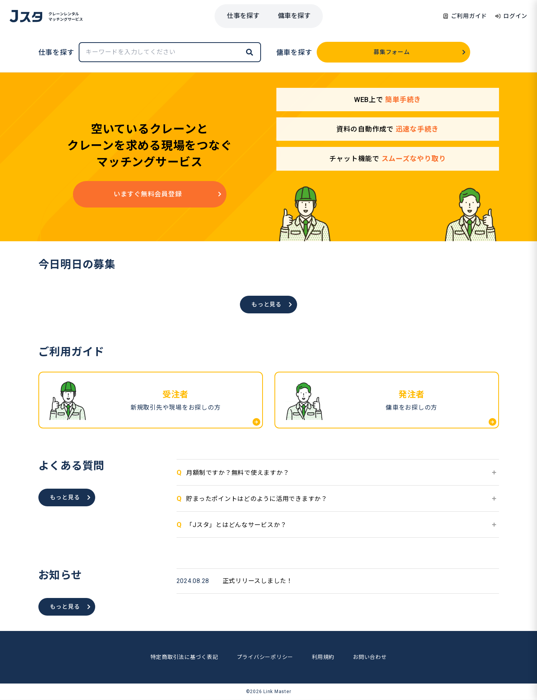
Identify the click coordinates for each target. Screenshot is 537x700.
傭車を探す (294, 16)
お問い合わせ (370, 657)
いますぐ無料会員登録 (168, 194)
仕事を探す (243, 16)
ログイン (511, 16)
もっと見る (271, 304)
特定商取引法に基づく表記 (184, 657)
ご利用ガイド (465, 16)
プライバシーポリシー (265, 657)
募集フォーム (419, 52)
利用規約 (323, 657)
